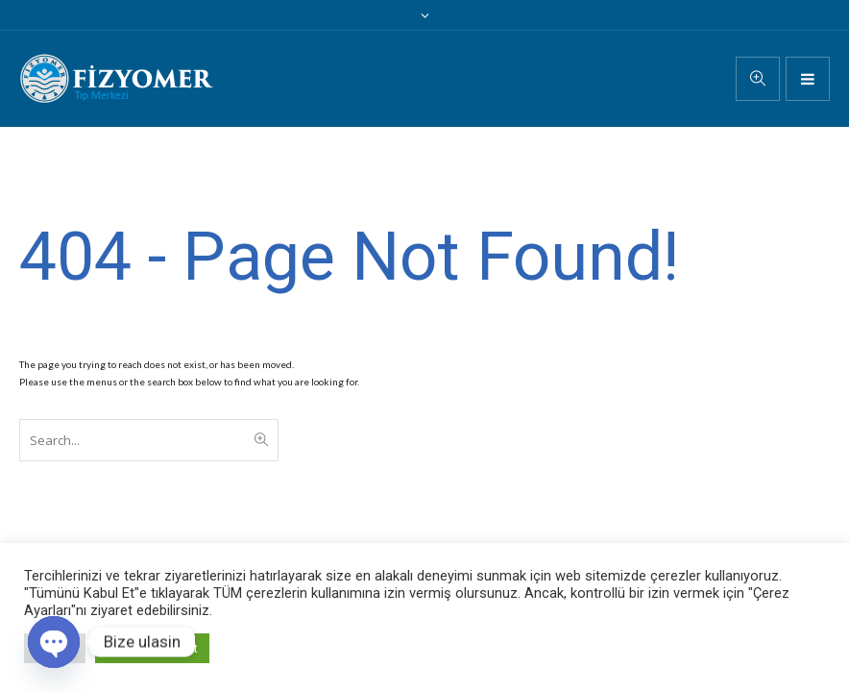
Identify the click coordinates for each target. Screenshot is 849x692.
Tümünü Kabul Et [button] (152, 648)
